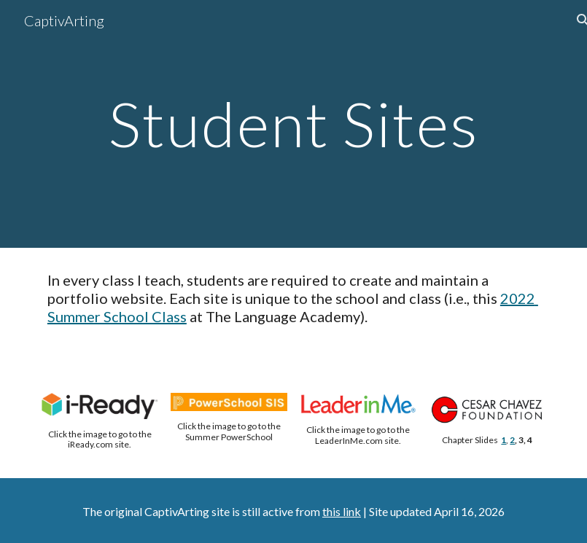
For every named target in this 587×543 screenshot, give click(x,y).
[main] (293, 123)
